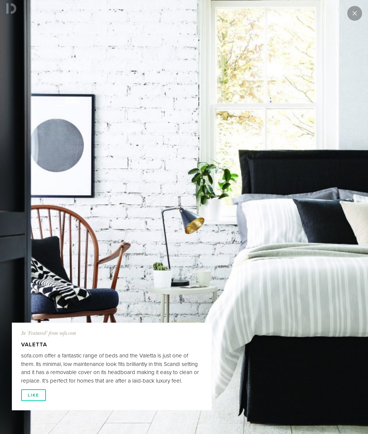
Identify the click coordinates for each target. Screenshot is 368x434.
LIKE (33, 395)
